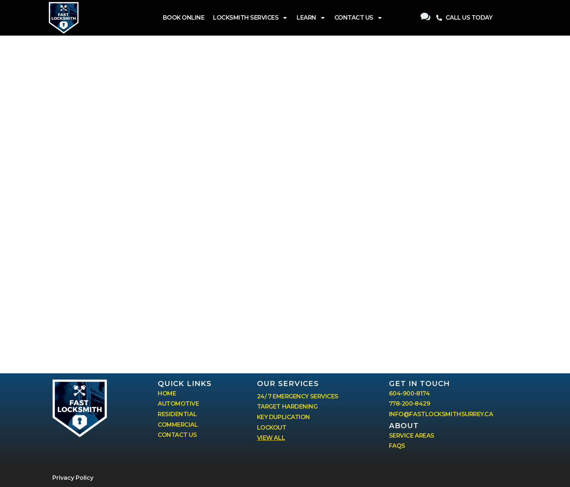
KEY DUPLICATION (283, 417)
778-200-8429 (409, 403)
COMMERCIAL (178, 424)
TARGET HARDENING (287, 406)
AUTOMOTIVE (178, 403)
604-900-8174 (409, 393)
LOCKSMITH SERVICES (250, 18)
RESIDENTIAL (177, 414)
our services (288, 383)
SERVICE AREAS (411, 435)
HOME (167, 393)
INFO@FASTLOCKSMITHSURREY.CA (441, 414)
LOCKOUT (271, 427)
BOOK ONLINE (184, 17)
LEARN (311, 18)
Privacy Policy (72, 477)
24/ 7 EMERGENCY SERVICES (297, 396)
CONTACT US (358, 18)
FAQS (397, 445)
